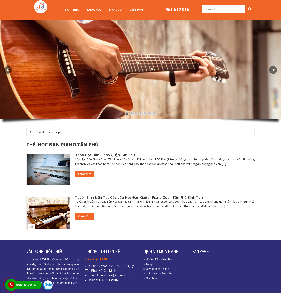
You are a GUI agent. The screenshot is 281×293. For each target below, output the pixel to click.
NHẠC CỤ (115, 9)
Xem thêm (84, 174)
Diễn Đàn (136, 9)
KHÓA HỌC (94, 9)
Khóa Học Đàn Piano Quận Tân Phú (105, 154)
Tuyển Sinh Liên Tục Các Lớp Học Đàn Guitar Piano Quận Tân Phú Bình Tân (139, 197)
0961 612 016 (176, 9)
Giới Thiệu (71, 9)
